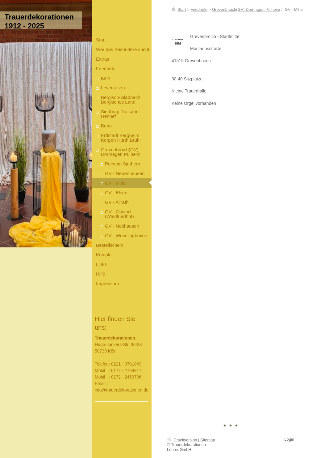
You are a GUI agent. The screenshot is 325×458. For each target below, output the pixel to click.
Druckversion (182, 440)
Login (289, 439)
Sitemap (207, 440)
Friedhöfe (198, 9)
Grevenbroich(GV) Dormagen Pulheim (246, 9)
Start (181, 9)
